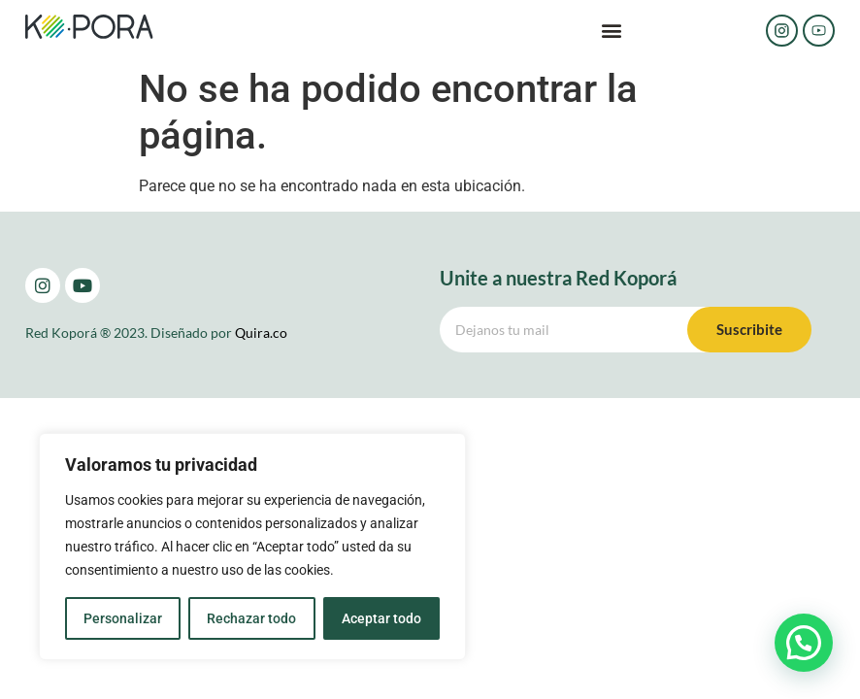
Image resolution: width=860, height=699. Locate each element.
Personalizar (122, 618)
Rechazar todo (251, 618)
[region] (252, 546)
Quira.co (261, 332)
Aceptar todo (381, 618)
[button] (611, 31)
